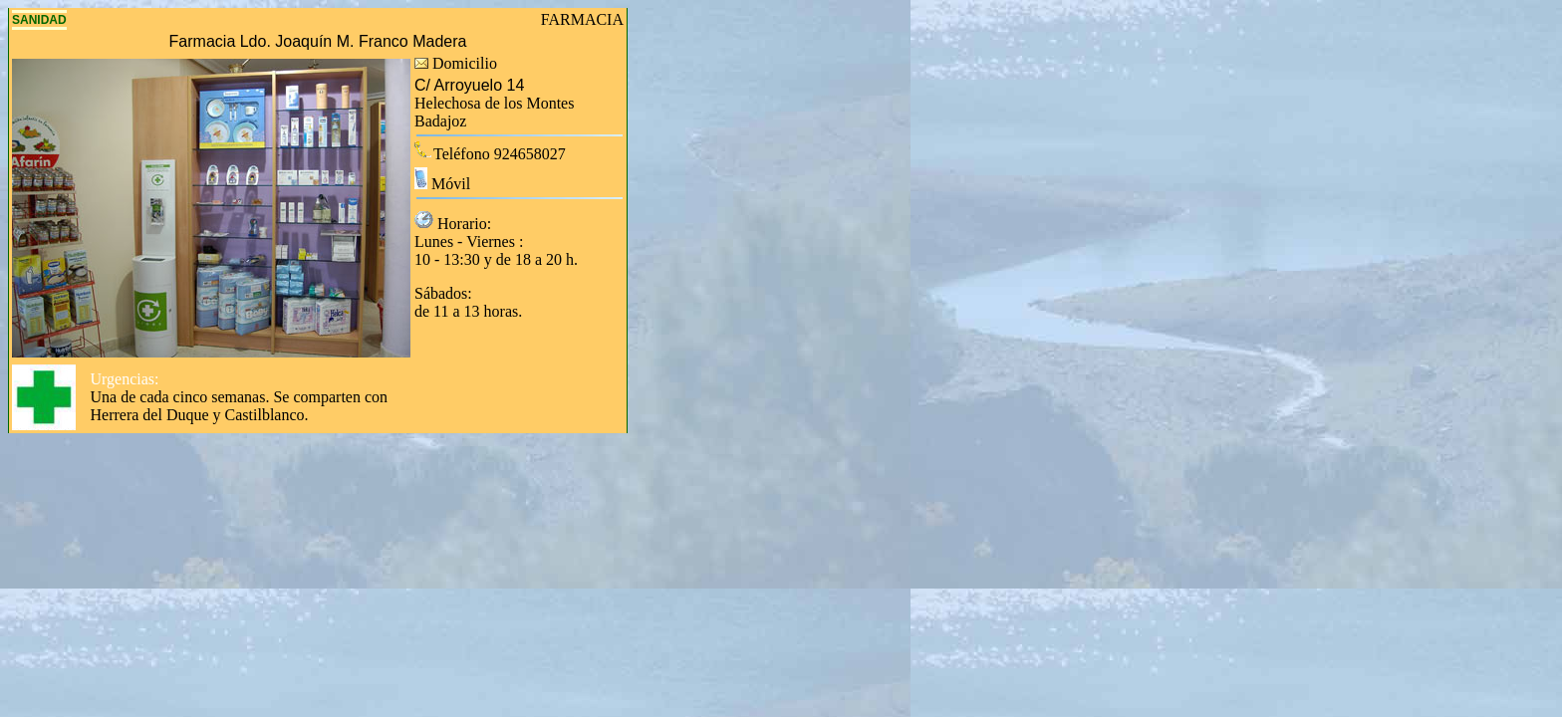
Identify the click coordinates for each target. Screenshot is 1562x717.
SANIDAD (39, 20)
